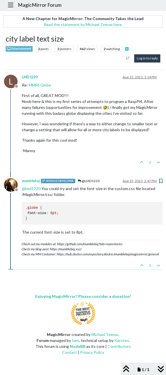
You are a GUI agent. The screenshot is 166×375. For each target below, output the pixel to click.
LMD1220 (29, 77)
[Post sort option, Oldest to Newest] (128, 58)
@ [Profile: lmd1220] (31, 188)
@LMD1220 (89, 181)
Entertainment (19, 49)
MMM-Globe (40, 85)
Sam (75, 340)
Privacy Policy (92, 352)
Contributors (119, 346)
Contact (69, 352)
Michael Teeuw (104, 334)
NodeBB (77, 346)
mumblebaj (31, 181)
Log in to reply (147, 58)
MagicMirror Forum (40, 5)
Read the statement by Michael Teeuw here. (83, 24)
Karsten (121, 340)
